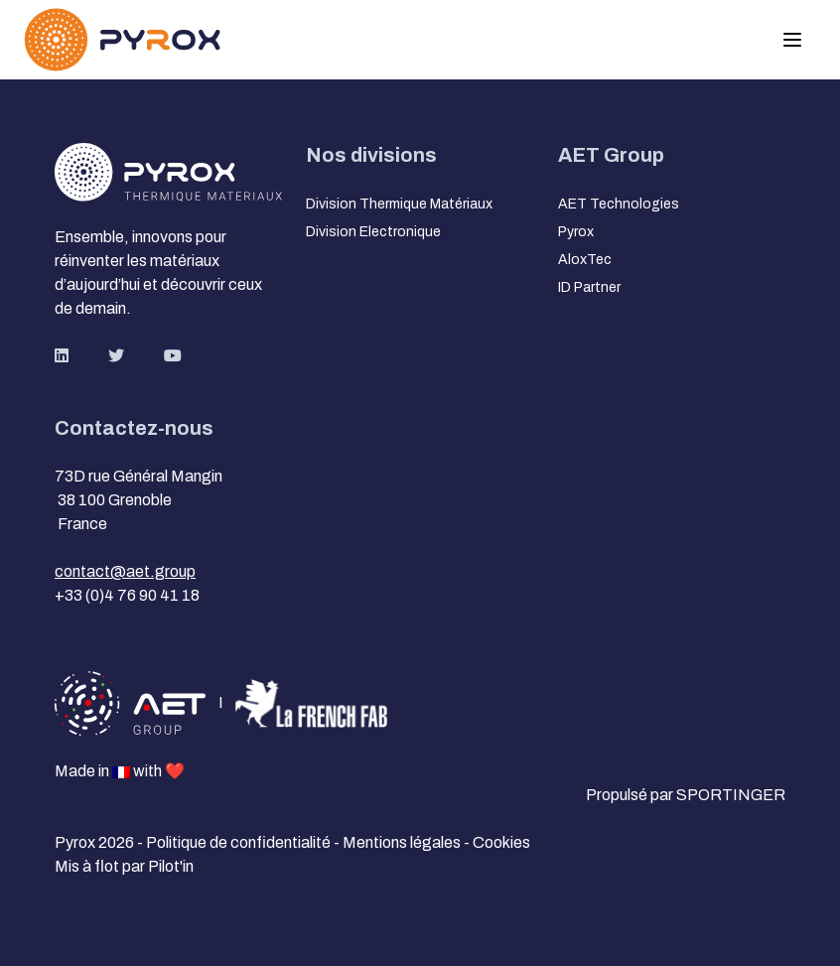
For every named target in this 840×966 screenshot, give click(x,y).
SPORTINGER (730, 794)
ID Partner (589, 287)
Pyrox (576, 231)
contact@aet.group (125, 571)
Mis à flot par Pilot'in (124, 866)
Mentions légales (403, 842)
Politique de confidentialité (240, 842)
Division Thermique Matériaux (399, 204)
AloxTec (585, 259)
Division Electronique (373, 231)
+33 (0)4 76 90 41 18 (127, 595)
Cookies (501, 842)
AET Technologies (618, 204)
